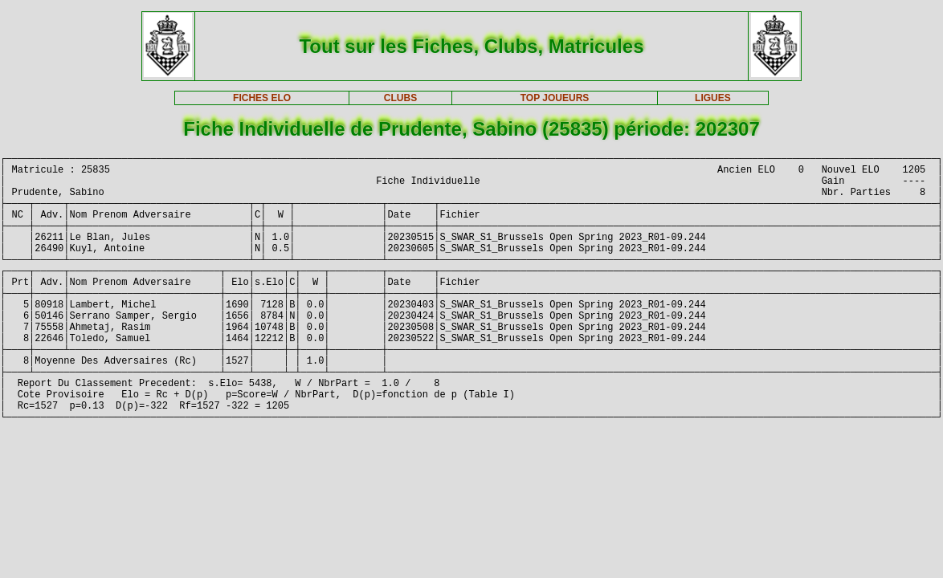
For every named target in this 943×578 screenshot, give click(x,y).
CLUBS (400, 98)
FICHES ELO (262, 98)
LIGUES (713, 98)
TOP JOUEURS (555, 98)
